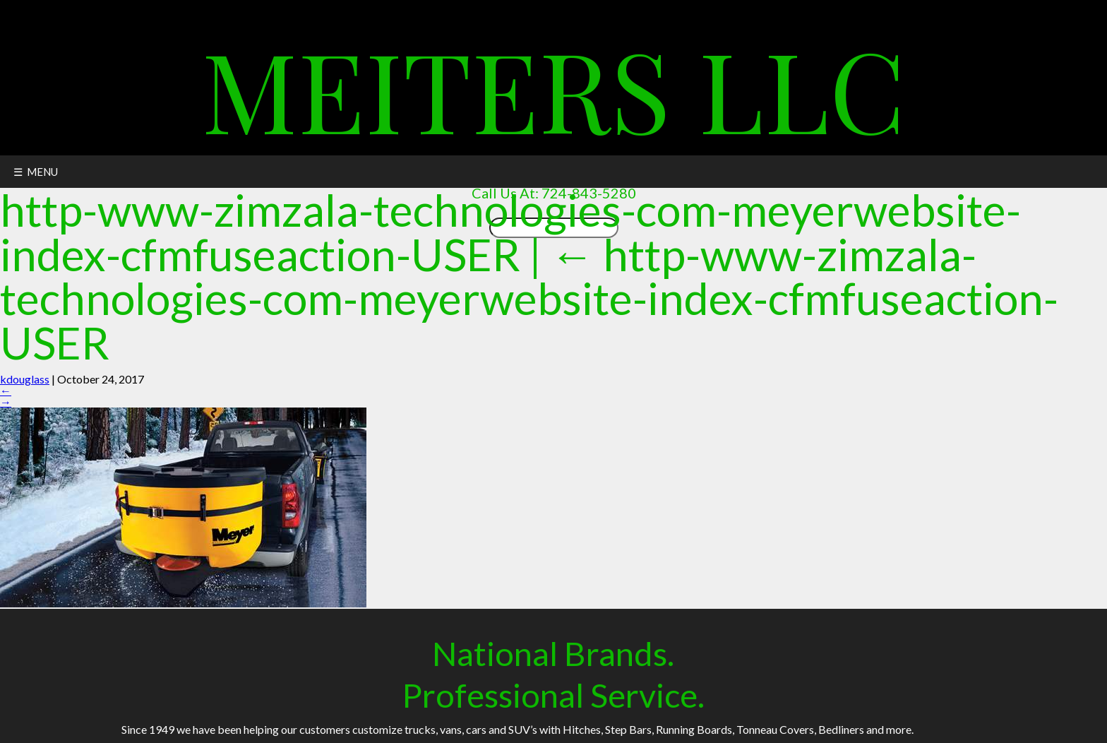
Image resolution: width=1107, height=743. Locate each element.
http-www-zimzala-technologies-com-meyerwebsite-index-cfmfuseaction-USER (529, 298)
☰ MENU (35, 171)
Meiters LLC (553, 88)
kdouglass (24, 379)
